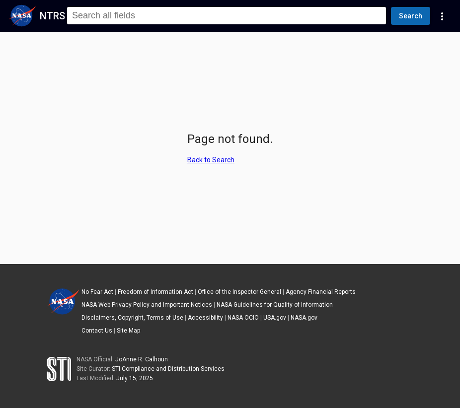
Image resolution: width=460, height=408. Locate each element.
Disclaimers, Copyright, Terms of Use (132, 317)
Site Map (128, 330)
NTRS (52, 16)
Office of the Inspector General (239, 291)
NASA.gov (304, 317)
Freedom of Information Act (155, 291)
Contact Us (96, 330)
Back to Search (210, 160)
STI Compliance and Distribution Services (168, 368)
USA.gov (274, 317)
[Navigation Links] (442, 16)
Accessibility (205, 317)
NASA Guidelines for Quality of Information (275, 304)
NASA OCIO (243, 317)
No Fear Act (97, 291)
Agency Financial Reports (321, 291)
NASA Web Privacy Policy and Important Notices (146, 304)
